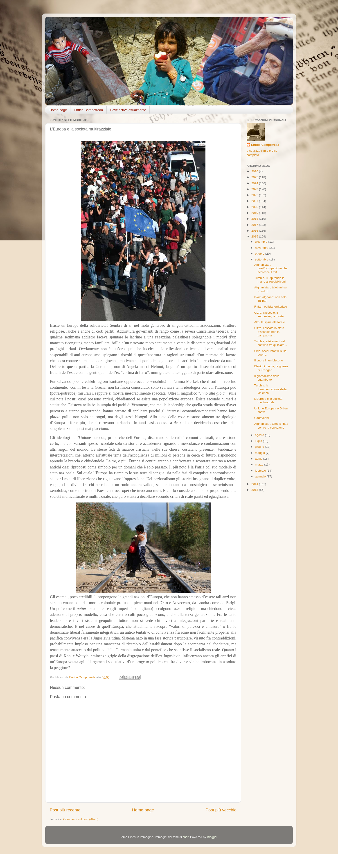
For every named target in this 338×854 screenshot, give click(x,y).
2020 (255, 207)
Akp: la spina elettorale (269, 322)
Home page (58, 110)
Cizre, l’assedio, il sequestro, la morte (269, 314)
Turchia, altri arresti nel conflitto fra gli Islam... (270, 343)
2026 (255, 171)
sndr (186, 837)
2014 (255, 484)
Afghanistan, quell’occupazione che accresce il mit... (271, 268)
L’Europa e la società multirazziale (268, 400)
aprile (259, 458)
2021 (255, 201)
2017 (255, 224)
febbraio (261, 470)
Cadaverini (261, 418)
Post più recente (65, 810)
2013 (255, 489)
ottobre (260, 253)
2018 (255, 218)
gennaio (261, 476)
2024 (255, 183)
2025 (255, 177)
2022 (255, 195)
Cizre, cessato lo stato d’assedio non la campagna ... (269, 331)
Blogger (212, 837)
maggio (260, 452)
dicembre (261, 241)
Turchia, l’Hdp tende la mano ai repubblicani (270, 279)
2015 (255, 236)
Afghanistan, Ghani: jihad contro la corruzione (271, 425)
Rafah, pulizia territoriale (270, 306)
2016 (255, 230)
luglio (259, 441)
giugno (260, 446)
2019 (255, 213)
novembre (262, 247)
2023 (255, 189)
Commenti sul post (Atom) (80, 819)
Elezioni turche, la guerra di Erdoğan (271, 368)
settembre (262, 259)
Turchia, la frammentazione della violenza (270, 389)
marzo (259, 464)
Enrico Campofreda (88, 110)
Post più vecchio (221, 810)
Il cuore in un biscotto (268, 360)
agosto (260, 435)
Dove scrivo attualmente (128, 110)
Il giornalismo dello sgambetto (266, 377)
